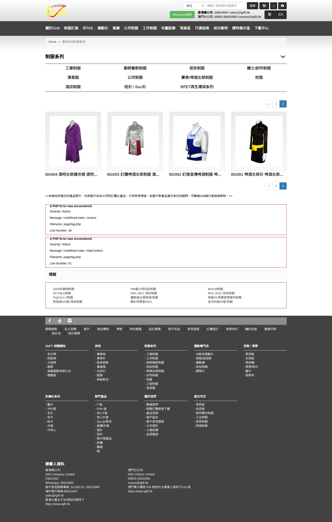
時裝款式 (103, 379)
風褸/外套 (103, 425)
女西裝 (249, 358)
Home (52, 41)
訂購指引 (213, 329)
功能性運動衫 (205, 354)
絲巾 (50, 421)
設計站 (56, 333)
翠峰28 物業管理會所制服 (225, 297)
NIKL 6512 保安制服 (143, 293)
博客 (119, 329)
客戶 (87, 329)
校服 (259, 77)
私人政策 (70, 329)
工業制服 (73, 68)
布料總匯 (135, 329)
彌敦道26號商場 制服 (144, 297)
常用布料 (232, 329)
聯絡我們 (152, 404)
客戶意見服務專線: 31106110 (64, 487)
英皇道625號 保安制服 (67, 301)
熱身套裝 (103, 362)
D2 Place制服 (62, 293)
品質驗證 (152, 434)
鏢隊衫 (200, 371)
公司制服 (135, 77)
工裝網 (51, 362)
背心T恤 (102, 413)
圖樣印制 (270, 329)
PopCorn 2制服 (63, 297)
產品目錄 (152, 413)
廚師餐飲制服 (135, 68)
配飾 (100, 375)
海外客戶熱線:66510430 (61, 491)
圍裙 (100, 447)
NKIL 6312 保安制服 (221, 293)
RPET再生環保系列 (196, 87)
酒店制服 (73, 87)
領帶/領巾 (251, 366)
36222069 (93, 487)
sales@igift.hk (240, 12)
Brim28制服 (215, 289)
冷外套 (51, 408)
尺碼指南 (202, 28)
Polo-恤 (102, 408)
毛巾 (50, 417)
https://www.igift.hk (57, 504)
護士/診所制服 (259, 68)
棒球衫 (101, 358)
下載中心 (261, 28)
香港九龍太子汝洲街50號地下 (64, 499)
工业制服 (202, 417)
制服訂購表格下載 (158, 408)
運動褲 (200, 362)
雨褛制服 (202, 425)
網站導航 (103, 329)
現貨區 (185, 28)
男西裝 (249, 354)
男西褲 (249, 362)
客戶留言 (152, 417)
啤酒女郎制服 (155, 371)
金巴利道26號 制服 (220, 301)
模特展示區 (241, 28)
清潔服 (73, 77)
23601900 (220, 12)
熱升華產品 (104, 438)
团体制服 (202, 421)
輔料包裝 (251, 329)
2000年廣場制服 (63, 289)
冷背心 (51, 430)
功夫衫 (101, 371)
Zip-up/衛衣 (104, 421)
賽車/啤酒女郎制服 (197, 77)
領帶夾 (249, 375)
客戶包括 (174, 329)
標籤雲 (51, 375)
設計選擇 (155, 329)
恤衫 (100, 430)
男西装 (200, 404)
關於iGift (52, 28)
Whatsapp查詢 (182, 14)
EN (280, 14)
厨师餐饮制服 (205, 413)
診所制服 (152, 375)
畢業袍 (101, 354)
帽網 (50, 366)
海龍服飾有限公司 (59, 371)
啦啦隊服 (202, 366)
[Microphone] (273, 5)
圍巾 (248, 371)
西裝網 (51, 358)
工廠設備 (152, 430)
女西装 (200, 408)
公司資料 (152, 425)
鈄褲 (100, 442)
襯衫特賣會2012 (141, 301)
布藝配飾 (168, 28)
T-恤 (99, 404)
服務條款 (51, 329)
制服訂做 (71, 28)
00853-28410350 (225, 16)
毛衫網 (51, 354)
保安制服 (197, 68)
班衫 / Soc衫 (135, 87)
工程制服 (152, 383)
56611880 (66, 482)
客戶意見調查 (155, 421)
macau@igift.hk (250, 16)
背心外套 (103, 417)
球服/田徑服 (204, 358)
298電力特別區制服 (143, 289)
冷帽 (50, 425)
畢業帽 (101, 366)
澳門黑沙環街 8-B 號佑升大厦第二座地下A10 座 (159, 487)
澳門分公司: (206, 16)
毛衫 (50, 413)
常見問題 (193, 329)
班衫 (100, 434)
